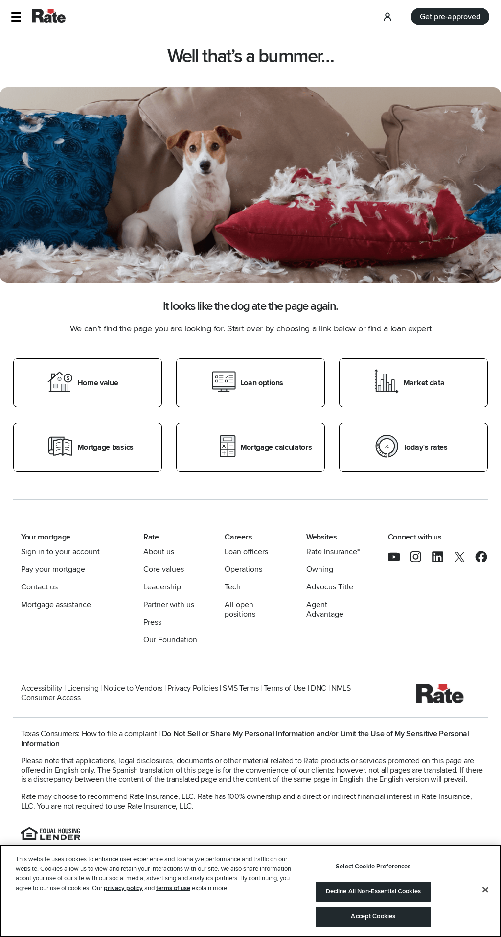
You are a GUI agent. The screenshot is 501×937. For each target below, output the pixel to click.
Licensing (82, 688)
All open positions (240, 609)
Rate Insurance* (333, 552)
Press (152, 622)
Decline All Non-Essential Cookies (373, 891)
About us (158, 552)
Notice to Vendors (132, 688)
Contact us (39, 587)
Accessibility (41, 688)
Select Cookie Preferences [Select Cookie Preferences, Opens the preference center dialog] (373, 866)
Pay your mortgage (53, 569)
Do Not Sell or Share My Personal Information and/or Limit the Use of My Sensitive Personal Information (245, 738)
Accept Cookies (373, 916)
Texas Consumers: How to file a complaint (89, 734)
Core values (163, 569)
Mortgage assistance (56, 604)
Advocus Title (329, 587)
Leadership (162, 587)
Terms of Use (285, 688)
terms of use (173, 888)
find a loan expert (399, 328)
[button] (16, 17)
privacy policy (123, 888)
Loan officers (246, 552)
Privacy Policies (192, 688)
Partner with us (168, 604)
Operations (243, 569)
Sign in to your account (60, 552)
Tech (233, 587)
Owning (319, 569)
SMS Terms (240, 688)
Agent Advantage (324, 609)
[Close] (485, 890)
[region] (250, 891)
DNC (318, 688)
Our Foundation (170, 640)
